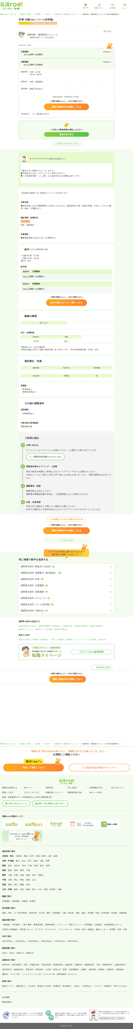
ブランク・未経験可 (103, 986)
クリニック (79, 639)
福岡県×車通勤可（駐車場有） (49, 626)
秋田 (43, 856)
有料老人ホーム (26, 929)
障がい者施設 (88, 929)
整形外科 (29, 969)
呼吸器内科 (34, 965)
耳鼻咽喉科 (74, 969)
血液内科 (69, 965)
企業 (125, 929)
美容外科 (6, 965)
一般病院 (6, 925)
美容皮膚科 (17, 965)
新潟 (18, 861)
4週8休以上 (21, 986)
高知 (28, 884)
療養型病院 (38, 925)
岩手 (32, 856)
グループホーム (65, 929)
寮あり (77, 986)
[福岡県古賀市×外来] (66, 579)
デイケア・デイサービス (45, 929)
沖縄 (60, 889)
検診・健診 (81, 913)
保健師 (25, 901)
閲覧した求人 (8, 792)
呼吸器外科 (107, 965)
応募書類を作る (96, 788)
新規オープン (8, 986)
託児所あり (87, 986)
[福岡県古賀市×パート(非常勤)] (66, 604)
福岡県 (37, 14)
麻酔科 (5, 974)
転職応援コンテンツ (54, 792)
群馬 (48, 866)
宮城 (38, 856)
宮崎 (46, 889)
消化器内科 (46, 965)
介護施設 (98, 925)
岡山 (16, 880)
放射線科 (120, 969)
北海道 (19, 856)
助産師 (32, 901)
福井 (36, 861)
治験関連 (123, 913)
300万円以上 (7, 941)
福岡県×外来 (68, 626)
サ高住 (77, 929)
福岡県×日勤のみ (61, 629)
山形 (49, 856)
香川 (16, 884)
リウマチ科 (15, 974)
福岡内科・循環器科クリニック (66, 14)
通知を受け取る (67, 134)
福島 (55, 856)
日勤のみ (102, 639)
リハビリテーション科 (31, 974)
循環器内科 (58, 965)
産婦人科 (57, 969)
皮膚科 (83, 969)
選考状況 (49, 788)
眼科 (65, 969)
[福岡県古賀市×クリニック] (66, 598)
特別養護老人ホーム (112, 925)
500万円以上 (33, 941)
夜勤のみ (30, 953)
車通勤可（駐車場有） (40, 639)
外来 (53, 639)
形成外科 (39, 969)
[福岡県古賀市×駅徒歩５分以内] (66, 566)
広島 (10, 880)
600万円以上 (47, 941)
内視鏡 (114, 913)
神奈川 (17, 866)
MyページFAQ (95, 792)
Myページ (28, 788)
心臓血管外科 (120, 965)
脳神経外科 (18, 969)
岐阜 (16, 870)
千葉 (30, 866)
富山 (24, 861)
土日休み (32, 986)
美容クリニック (75, 925)
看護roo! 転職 (25, 14)
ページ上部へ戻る (66, 540)
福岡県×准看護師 (96, 626)
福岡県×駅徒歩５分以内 (27, 626)
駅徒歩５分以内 (24, 639)
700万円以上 (60, 941)
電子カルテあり (120, 986)
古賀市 (47, 14)
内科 (26, 965)
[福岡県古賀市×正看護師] (66, 585)
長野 (48, 861)
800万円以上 (73, 941)
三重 (28, 870)
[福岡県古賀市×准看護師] (66, 592)
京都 (16, 875)
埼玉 (24, 866)
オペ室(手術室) (20, 913)
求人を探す (72, 788)
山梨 (42, 861)
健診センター (101, 929)
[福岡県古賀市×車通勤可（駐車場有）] (66, 573)
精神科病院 (50, 925)
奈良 (34, 875)
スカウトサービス (31, 792)
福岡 (16, 889)
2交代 (4, 953)
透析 (48, 913)
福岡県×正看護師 (81, 626)
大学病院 (16, 925)
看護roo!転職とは (9, 788)
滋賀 (28, 875)
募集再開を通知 (101, 667)
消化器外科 (7, 969)
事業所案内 (7, 1002)
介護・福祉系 (68, 913)
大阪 (10, 875)
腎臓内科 (78, 965)
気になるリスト (118, 788)
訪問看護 (56, 913)
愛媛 (22, 884)
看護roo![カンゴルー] (8, 14)
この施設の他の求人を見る (66, 143)
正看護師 (60, 639)
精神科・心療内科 (106, 969)
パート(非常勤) (90, 639)
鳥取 (22, 880)
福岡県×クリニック (26, 629)
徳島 (10, 884)
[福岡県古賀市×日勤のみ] (66, 611)
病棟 (4, 913)
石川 (30, 861)
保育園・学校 (93, 913)
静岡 (22, 870)
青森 (26, 856)
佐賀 (22, 889)
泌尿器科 (92, 969)
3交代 (11, 953)
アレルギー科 (49, 974)
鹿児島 (52, 889)
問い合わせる (32, 450)
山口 (34, 880)
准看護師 (69, 639)
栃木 (42, 866)
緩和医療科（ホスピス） (67, 974)
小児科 (48, 969)
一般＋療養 (26, 925)
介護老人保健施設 (10, 929)
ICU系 (41, 913)
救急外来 (33, 913)
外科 (98, 965)
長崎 (28, 889)
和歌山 (41, 875)
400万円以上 (20, 941)
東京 (10, 866)
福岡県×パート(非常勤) (43, 629)
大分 (40, 889)
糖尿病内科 (89, 965)
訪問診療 (105, 913)
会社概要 (6, 997)
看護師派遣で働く (75, 792)
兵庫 (22, 875)
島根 (28, 880)
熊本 (34, 889)
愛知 (10, 870)
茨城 (36, 866)
